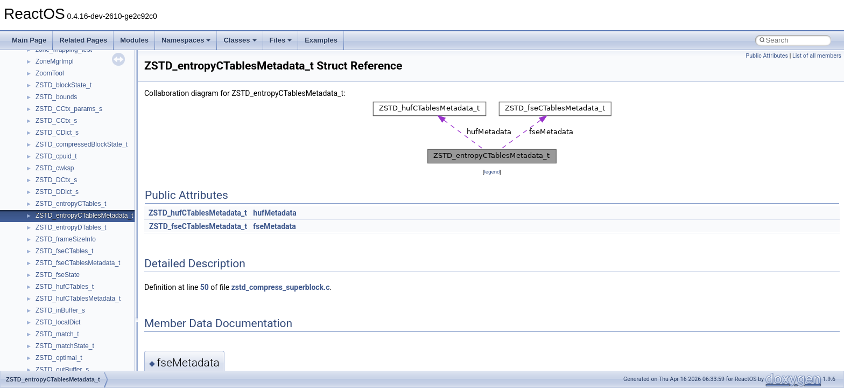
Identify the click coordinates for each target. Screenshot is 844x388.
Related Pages (83, 40)
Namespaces (186, 40)
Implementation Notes (49, 201)
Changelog (34, 82)
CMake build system (47, 106)
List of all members (816, 55)
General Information (46, 224)
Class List (41, 296)
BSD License (36, 213)
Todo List (31, 236)
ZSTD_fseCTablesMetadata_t (198, 226)
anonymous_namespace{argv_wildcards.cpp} (100, 367)
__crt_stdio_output (62, 319)
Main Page (29, 40)
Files (281, 40)
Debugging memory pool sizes (61, 130)
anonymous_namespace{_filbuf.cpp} (87, 355)
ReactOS (23, 59)
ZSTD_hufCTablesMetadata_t (198, 213)
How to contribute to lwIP (54, 94)
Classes (239, 40)
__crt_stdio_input (60, 307)
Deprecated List (41, 248)
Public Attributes (766, 55)
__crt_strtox (52, 331)
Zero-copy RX (38, 153)
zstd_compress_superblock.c (280, 287)
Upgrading (33, 70)
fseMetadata (274, 226)
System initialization (46, 165)
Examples (321, 40)
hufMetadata (274, 213)
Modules (134, 40)
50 (204, 287)
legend (492, 172)
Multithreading (38, 177)
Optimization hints (43, 189)
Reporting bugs (40, 142)
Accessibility (53, 343)
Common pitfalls (41, 118)
